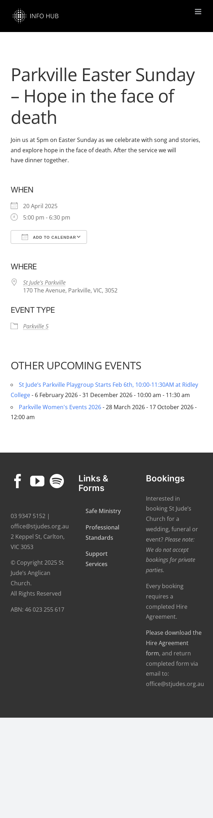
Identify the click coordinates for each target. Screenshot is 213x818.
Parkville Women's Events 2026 (60, 407)
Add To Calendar (49, 237)
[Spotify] (57, 481)
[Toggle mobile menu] (198, 11)
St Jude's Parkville (44, 282)
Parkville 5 (36, 326)
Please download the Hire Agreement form (174, 643)
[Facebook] (18, 481)
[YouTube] (37, 481)
